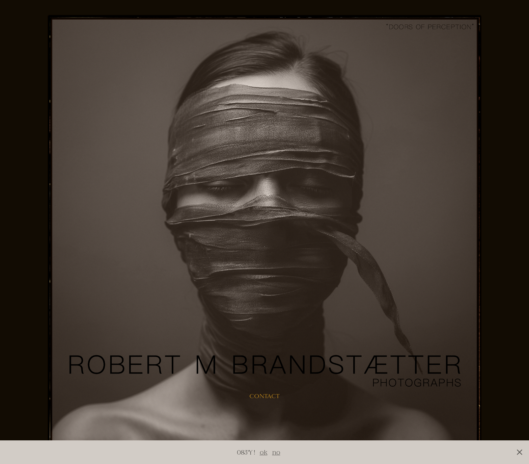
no (276, 452)
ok (264, 452)
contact (264, 396)
